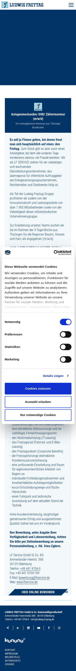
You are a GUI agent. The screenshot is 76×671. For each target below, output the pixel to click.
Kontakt (10, 649)
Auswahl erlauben (38, 401)
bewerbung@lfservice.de (34, 578)
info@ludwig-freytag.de (42, 619)
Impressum (11, 653)
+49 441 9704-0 (30, 568)
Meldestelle (12, 657)
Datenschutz (13, 660)
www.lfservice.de (27, 582)
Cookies (9, 664)
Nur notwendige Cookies (38, 415)
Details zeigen (53, 376)
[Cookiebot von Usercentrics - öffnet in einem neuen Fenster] (54, 252)
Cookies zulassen (38, 388)
